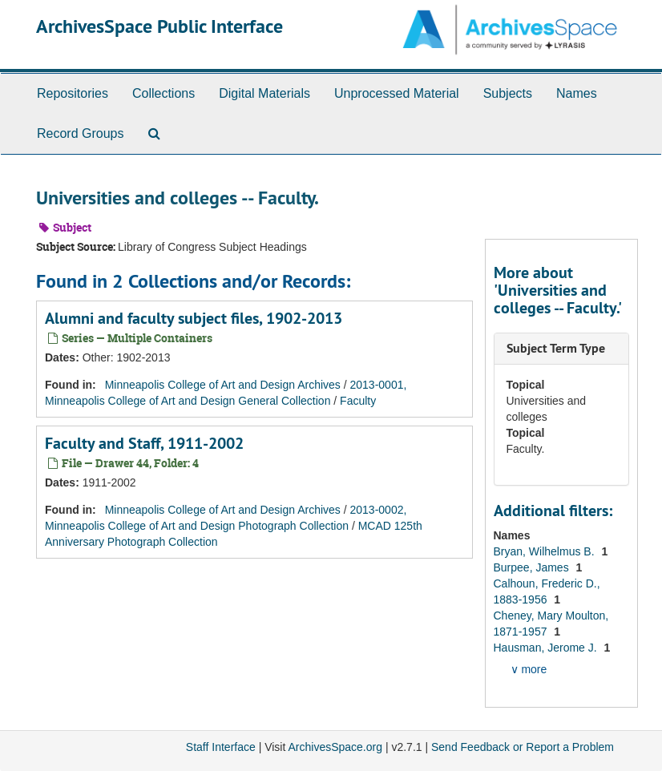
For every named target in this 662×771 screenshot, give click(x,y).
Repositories (72, 93)
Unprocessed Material (396, 93)
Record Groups (80, 133)
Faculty (358, 400)
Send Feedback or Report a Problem (522, 747)
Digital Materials (264, 93)
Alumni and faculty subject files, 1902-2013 (193, 318)
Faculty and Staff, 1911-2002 (144, 443)
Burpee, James (533, 567)
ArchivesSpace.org (335, 747)
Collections (163, 93)
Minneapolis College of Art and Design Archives (223, 384)
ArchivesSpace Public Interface (159, 26)
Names (576, 93)
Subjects (507, 93)
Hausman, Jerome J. (547, 647)
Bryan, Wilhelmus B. (546, 551)
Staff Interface (221, 747)
